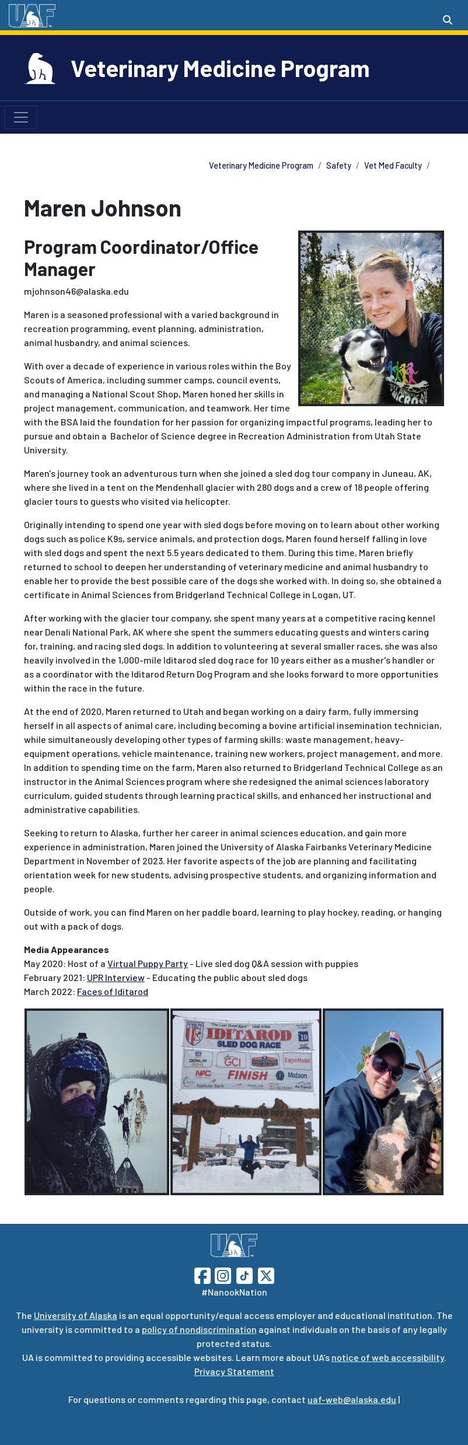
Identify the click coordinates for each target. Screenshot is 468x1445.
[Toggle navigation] (21, 117)
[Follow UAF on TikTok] (244, 1274)
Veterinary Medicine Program (220, 68)
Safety (338, 165)
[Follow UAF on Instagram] (221, 1274)
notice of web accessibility (387, 1357)
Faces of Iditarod (112, 991)
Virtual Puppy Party (147, 963)
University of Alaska (75, 1315)
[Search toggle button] (447, 19)
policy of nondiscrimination (199, 1329)
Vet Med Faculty (393, 165)
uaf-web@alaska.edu (352, 1399)
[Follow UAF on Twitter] (266, 1274)
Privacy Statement (234, 1371)
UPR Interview (116, 977)
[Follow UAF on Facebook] (202, 1274)
